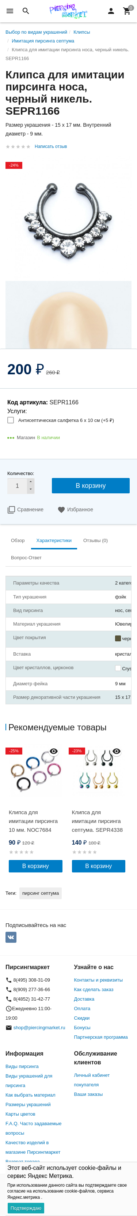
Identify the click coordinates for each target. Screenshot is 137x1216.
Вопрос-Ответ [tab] (26, 557)
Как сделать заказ (94, 989)
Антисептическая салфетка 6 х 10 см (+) (66, 420)
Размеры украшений (28, 1104)
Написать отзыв (51, 146)
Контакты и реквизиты (98, 980)
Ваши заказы (88, 1094)
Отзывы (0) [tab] (95, 540)
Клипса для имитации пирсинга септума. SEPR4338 (97, 821)
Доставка (84, 999)
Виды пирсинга (22, 1066)
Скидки (82, 1018)
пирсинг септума (40, 893)
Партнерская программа (101, 1037)
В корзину (91, 485)
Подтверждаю (26, 1208)
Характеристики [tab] (54, 540)
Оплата (82, 1008)
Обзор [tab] (18, 540)
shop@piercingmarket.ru (39, 1027)
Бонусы (82, 1027)
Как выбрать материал (30, 1095)
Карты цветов (20, 1114)
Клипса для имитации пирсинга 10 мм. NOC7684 (33, 821)
